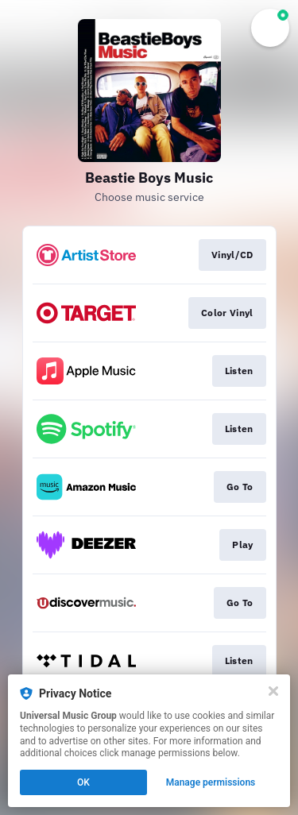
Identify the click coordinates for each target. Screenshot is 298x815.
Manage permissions (211, 782)
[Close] (273, 691)
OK (83, 782)
